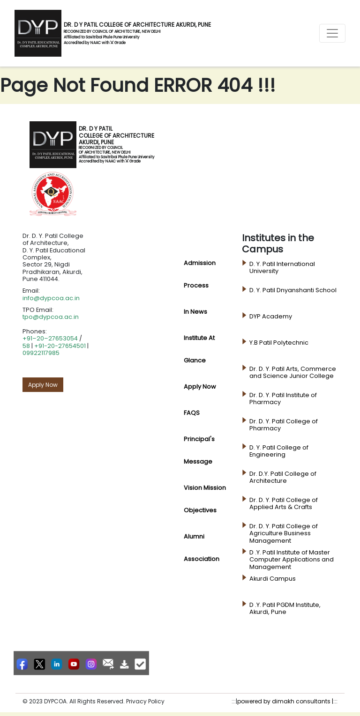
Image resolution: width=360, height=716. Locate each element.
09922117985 (41, 353)
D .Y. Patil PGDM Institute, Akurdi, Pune (285, 608)
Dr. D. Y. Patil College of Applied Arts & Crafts (283, 503)
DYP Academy (270, 316)
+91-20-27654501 (60, 346)
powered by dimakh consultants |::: (287, 701)
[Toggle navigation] (332, 33)
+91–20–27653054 (50, 338)
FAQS (192, 413)
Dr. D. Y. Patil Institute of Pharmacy (283, 398)
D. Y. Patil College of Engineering (278, 451)
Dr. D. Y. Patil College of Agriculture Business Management (283, 534)
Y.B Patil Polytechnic (278, 343)
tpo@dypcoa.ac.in (50, 317)
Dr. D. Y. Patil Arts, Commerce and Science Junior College (292, 372)
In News (195, 312)
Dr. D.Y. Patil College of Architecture (282, 477)
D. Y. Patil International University (282, 267)
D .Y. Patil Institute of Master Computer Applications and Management (291, 560)
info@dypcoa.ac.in (51, 298)
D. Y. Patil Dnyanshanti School (293, 290)
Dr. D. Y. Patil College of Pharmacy (283, 425)
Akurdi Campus (272, 579)
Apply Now (43, 385)
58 (26, 346)
